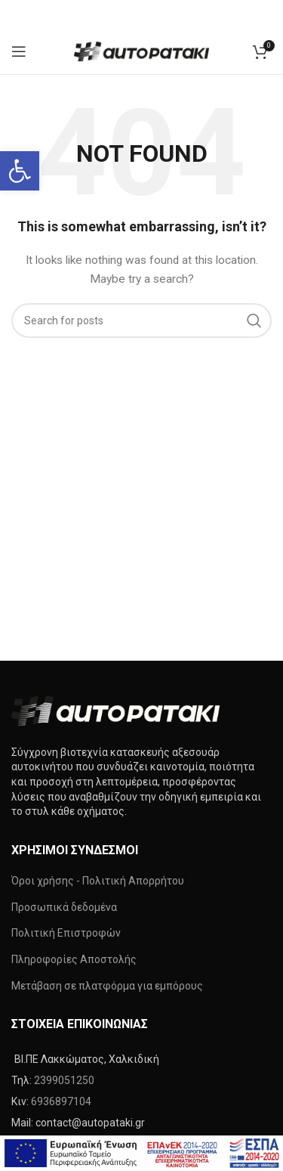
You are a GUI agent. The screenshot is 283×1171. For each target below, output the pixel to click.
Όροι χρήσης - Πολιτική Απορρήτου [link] (97, 881)
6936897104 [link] (61, 1101)
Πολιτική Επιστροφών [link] (66, 933)
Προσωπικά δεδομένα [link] (64, 907)
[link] (19, 171)
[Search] (141, 320)
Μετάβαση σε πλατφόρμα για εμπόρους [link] (107, 986)
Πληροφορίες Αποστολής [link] (74, 959)
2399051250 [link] (64, 1080)
